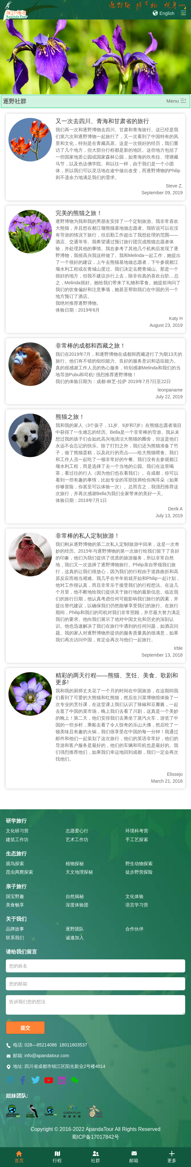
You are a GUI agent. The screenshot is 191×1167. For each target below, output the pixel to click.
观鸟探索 (15, 863)
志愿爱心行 (77, 830)
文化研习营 (17, 830)
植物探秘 (75, 863)
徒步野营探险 (139, 872)
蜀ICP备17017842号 (95, 1137)
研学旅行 (16, 821)
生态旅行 (16, 853)
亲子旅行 (16, 886)
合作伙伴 (134, 928)
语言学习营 (136, 904)
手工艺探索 (136, 839)
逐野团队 (75, 928)
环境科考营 (136, 830)
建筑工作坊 (17, 839)
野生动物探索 (139, 863)
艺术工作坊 (77, 839)
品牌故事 (15, 928)
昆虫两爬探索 (19, 872)
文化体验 (134, 896)
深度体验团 (77, 904)
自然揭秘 (75, 896)
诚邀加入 (75, 937)
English (163, 13)
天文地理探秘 (79, 872)
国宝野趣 (15, 896)
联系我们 (15, 937)
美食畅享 (15, 904)
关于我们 (16, 919)
